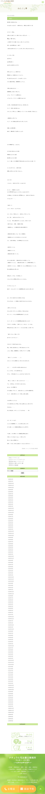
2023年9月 (10, 537)
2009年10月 (11, 712)
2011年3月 (10, 679)
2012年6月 (10, 650)
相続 (30, 767)
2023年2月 (10, 552)
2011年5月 (10, 675)
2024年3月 (10, 525)
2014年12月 (11, 625)
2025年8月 (10, 491)
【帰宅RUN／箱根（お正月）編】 (16, 463)
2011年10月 (11, 664)
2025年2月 (10, 504)
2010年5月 (10, 700)
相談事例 (23, 771)
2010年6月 (10, 697)
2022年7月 (10, 564)
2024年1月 (10, 529)
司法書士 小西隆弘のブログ (30, 769)
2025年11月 (11, 485)
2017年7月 (10, 614)
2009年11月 (11, 710)
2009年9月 (10, 714)
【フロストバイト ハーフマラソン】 (16, 459)
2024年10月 (11, 512)
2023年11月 (11, 533)
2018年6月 (10, 608)
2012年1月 (10, 658)
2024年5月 (10, 520)
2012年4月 (10, 654)
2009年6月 (10, 718)
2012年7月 (10, 647)
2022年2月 (10, 572)
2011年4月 (10, 677)
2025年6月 (10, 495)
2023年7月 (10, 541)
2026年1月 (10, 481)
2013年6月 (10, 635)
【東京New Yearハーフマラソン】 (16, 461)
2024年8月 (10, 514)
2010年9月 (10, 691)
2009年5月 (10, 720)
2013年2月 (10, 641)
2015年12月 (11, 616)
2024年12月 (11, 508)
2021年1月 (10, 587)
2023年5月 (10, 545)
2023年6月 (10, 543)
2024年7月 (10, 516)
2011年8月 (10, 668)
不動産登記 (12, 769)
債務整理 (18, 769)
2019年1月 (10, 606)
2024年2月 (10, 527)
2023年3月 (10, 550)
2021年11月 (11, 579)
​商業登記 (35, 767)
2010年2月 (10, 706)
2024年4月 (10, 523)
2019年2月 (10, 604)
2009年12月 (11, 708)
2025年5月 (10, 498)
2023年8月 (10, 539)
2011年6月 (10, 672)
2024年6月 (10, 518)
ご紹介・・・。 (13, 18)
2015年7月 (10, 620)
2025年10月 (11, 487)
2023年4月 (10, 547)
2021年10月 (11, 581)
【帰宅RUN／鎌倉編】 (13, 465)
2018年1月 (10, 612)
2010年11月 (11, 687)
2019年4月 (10, 600)
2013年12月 (11, 629)
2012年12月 (11, 645)
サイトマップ (31, 771)
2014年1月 (10, 627)
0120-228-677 (23, 777)
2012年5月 (10, 652)
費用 (22, 767)
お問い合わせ (23, 773)
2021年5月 (10, 583)
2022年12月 (11, 556)
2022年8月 (10, 562)
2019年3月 (10, 602)
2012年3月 (10, 656)
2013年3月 (10, 639)
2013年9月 (10, 631)
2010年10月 (11, 689)
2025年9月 (10, 489)
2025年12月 (11, 483)
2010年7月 (10, 695)
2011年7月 (10, 670)
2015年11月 (11, 618)
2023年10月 (11, 535)
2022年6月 (10, 566)
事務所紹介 (17, 767)
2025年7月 (10, 493)
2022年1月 (10, 575)
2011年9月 (10, 666)
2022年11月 (11, 558)
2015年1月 (10, 622)
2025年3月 (10, 502)
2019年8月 (10, 595)
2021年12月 (11, 577)
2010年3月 (10, 704)
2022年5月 (10, 568)
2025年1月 (10, 506)
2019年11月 (11, 593)
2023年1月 (10, 554)
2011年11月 (11, 662)
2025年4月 (10, 500)
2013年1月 (10, 643)
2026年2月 (10, 479)
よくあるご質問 (16, 771)
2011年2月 (10, 681)
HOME (10, 767)
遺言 (26, 767)
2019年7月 (10, 598)
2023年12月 (11, 531)
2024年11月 (11, 510)
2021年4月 (10, 585)
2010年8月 (10, 693)
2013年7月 (10, 633)
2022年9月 (10, 560)
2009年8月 (10, 716)
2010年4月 (10, 702)
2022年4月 (10, 570)
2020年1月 (10, 589)
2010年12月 (11, 685)
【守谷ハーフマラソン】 (14, 457)
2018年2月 (10, 610)
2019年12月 (11, 591)
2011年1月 (10, 683)
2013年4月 (10, 637)
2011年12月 (11, 660)
